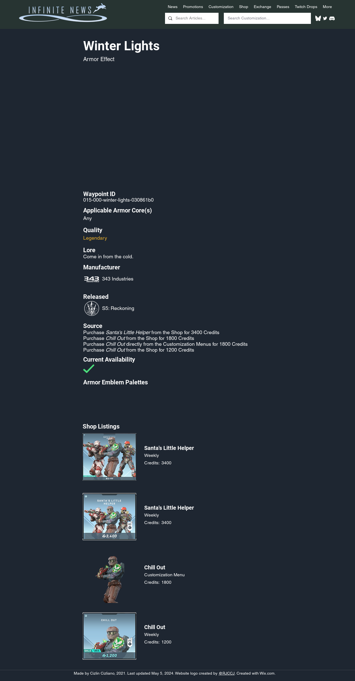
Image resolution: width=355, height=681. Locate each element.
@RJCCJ (227, 673)
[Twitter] (325, 18)
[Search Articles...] (191, 18)
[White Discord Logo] (332, 18)
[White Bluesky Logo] (318, 18)
